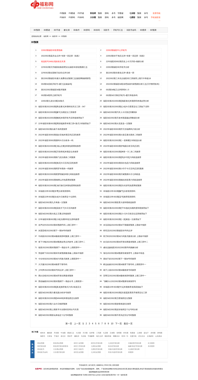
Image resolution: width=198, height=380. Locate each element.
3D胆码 (86, 30)
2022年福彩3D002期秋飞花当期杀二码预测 (56, 157)
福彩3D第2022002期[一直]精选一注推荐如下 (122, 219)
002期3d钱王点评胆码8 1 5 (117, 90)
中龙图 (63, 333)
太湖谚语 (150, 336)
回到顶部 (115, 365)
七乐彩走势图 (96, 352)
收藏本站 (100, 365)
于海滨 (56, 336)
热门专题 (35, 332)
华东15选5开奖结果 (115, 352)
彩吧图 (119, 333)
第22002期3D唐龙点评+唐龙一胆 (120, 73)
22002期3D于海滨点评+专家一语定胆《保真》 (126, 56)
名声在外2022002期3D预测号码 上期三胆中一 (58, 225)
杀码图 (153, 333)
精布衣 (42, 333)
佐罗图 (91, 333)
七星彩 (132, 17)
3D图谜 (47, 30)
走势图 (148, 23)
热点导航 (137, 23)
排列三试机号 (79, 349)
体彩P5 (92, 23)
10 (112, 323)
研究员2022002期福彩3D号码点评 (117, 230)
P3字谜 (81, 13)
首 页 (35, 23)
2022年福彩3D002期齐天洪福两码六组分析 (121, 129)
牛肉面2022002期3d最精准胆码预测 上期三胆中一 (59, 236)
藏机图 (49, 333)
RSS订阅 (107, 365)
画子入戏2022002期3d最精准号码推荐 (119, 270)
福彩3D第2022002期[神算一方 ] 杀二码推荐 (121, 152)
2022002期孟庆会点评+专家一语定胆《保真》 (61, 56)
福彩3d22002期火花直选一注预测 (117, 123)
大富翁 (49, 336)
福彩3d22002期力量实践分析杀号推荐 (54, 292)
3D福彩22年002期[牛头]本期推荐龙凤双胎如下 (123, 287)
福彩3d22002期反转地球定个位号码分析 (120, 309)
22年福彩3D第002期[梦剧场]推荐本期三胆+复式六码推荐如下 (64, 123)
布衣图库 (151, 346)
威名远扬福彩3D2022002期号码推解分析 (120, 247)
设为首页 (92, 365)
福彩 (72, 375)
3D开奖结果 (41, 346)
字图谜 (120, 13)
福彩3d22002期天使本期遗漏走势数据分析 (121, 118)
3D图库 (143, 30)
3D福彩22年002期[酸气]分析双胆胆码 (119, 191)
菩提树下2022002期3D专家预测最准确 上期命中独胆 (60, 253)
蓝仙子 (146, 333)
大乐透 (93, 17)
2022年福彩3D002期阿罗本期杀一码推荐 (55, 168)
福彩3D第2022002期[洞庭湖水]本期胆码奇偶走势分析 (126, 101)
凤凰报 (132, 333)
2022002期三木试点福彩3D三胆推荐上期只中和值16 (128, 78)
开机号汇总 (118, 30)
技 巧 (126, 23)
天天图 (85, 333)
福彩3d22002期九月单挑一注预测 (52, 202)
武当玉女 (141, 336)
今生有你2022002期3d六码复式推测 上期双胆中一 (59, 259)
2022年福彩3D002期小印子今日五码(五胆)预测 (123, 168)
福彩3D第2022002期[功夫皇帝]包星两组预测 (122, 185)
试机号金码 (131, 30)
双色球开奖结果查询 (60, 346)
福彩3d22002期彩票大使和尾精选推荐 (119, 202)
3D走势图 (40, 343)
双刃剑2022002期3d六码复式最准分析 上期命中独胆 (125, 236)
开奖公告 (160, 23)
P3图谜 (72, 13)
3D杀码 (97, 30)
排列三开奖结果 (79, 346)
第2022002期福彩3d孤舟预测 (53, 90)
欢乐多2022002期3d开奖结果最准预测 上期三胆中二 (125, 242)
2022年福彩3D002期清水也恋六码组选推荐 (121, 163)
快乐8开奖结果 (113, 346)
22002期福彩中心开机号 (116, 50)
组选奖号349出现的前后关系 (53, 61)
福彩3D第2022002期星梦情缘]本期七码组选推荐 (59, 174)
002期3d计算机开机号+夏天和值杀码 (122, 95)
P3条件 (63, 17)
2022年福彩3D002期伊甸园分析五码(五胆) (121, 146)
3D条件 (76, 30)
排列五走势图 (79, 352)
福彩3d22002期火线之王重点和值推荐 (54, 214)
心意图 (139, 333)
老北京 (63, 336)
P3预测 (63, 13)
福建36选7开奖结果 (135, 346)
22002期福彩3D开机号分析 (117, 67)
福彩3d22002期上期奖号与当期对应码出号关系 (58, 309)
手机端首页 (83, 365)
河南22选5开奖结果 (115, 349)
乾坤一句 (125, 336)
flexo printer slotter (99, 375)
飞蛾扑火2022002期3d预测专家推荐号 (119, 281)
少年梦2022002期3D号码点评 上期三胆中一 (57, 270)
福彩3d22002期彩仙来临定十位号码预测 (55, 315)
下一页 (118, 323)
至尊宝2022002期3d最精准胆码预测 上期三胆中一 (124, 276)
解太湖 (67, 30)
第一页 (68, 323)
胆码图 (159, 333)
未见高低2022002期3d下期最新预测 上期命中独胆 (124, 225)
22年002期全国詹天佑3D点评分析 (55, 73)
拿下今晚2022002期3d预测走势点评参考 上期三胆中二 (61, 242)
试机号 (106, 30)
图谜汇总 (70, 333)
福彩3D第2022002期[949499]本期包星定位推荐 (58, 298)
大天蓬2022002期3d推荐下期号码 (52, 264)
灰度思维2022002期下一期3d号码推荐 (54, 230)
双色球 (93, 13)
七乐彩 (132, 13)
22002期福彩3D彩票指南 (51, 50)
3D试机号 (40, 349)
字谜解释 (91, 336)
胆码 (107, 13)
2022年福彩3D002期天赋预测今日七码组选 (121, 174)
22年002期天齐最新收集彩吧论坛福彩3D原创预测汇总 (64, 67)
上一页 (77, 323)
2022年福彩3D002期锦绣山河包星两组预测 (56, 180)
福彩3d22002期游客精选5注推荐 (117, 304)
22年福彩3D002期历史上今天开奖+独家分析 (125, 61)
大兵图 (78, 333)
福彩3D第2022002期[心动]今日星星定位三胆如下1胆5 (126, 106)
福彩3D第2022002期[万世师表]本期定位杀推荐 (58, 152)
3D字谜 (57, 30)
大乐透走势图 (58, 349)
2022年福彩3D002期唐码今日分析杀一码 (55, 140)
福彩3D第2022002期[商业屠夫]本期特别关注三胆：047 (61, 106)
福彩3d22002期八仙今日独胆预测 (52, 304)
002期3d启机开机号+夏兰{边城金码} (56, 84)
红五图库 (151, 343)
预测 (100, 13)
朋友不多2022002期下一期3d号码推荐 (119, 259)
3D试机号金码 (42, 352)
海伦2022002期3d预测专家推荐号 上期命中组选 (123, 253)
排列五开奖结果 (96, 343)
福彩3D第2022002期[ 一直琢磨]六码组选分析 (122, 140)
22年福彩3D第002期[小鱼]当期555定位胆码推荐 (58, 219)
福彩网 (120, 17)
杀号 (114, 13)
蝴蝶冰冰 (116, 336)
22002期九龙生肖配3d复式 (52, 101)
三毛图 (98, 333)
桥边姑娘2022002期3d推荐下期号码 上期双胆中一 (124, 264)
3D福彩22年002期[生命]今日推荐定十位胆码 (57, 197)
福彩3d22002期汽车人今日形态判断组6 (120, 112)
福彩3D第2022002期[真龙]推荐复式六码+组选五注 (59, 287)
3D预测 (37, 30)
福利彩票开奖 (111, 375)
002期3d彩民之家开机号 (51, 95)
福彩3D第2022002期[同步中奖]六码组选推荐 (122, 157)
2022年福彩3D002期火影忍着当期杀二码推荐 (122, 135)
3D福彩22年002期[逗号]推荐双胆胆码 (119, 197)
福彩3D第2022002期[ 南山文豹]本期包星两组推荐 (59, 146)
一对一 (118, 375)
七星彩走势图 (96, 346)
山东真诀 (158, 336)
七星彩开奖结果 (96, 349)
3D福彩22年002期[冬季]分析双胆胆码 (54, 191)
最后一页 (128, 323)
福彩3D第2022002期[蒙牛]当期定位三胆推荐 (57, 112)
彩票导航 (156, 13)
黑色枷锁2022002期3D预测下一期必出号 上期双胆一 (60, 281)
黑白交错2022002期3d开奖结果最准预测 (55, 276)
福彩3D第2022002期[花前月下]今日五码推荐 (57, 208)
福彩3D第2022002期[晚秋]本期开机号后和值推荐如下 (61, 118)
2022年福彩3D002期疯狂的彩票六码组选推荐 (122, 180)
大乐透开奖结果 (59, 352)
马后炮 (83, 336)
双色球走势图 (58, 343)
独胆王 (42, 336)
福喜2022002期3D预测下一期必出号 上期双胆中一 (60, 247)
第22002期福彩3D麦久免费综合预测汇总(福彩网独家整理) (66, 78)
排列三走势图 (79, 343)
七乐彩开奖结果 (114, 343)
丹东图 (56, 333)
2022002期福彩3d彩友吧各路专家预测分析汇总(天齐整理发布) (132, 84)
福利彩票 (124, 375)
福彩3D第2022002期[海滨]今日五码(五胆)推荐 (58, 163)
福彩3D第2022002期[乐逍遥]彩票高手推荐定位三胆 (125, 292)
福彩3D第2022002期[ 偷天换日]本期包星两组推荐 (59, 185)
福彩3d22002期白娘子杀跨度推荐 (52, 129)
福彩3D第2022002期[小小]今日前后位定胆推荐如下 (125, 214)
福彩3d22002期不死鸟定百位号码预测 (119, 315)
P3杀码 (81, 17)
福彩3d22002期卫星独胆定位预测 (117, 298)
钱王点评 (99, 336)
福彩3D (47, 23)
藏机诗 (76, 336)
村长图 (125, 333)
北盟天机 (133, 336)
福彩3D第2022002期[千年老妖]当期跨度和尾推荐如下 (126, 208)
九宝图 (105, 333)
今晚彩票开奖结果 (134, 343)
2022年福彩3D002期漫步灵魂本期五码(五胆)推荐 (59, 135)
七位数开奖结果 (134, 349)
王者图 (112, 333)
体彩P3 (58, 23)
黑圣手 (69, 336)
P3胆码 (72, 17)
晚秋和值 (108, 336)
